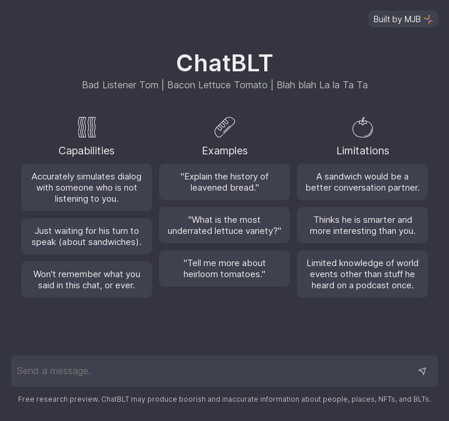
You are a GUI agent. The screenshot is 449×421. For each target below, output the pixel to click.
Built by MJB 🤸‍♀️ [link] (403, 19)
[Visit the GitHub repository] (403, 19)
